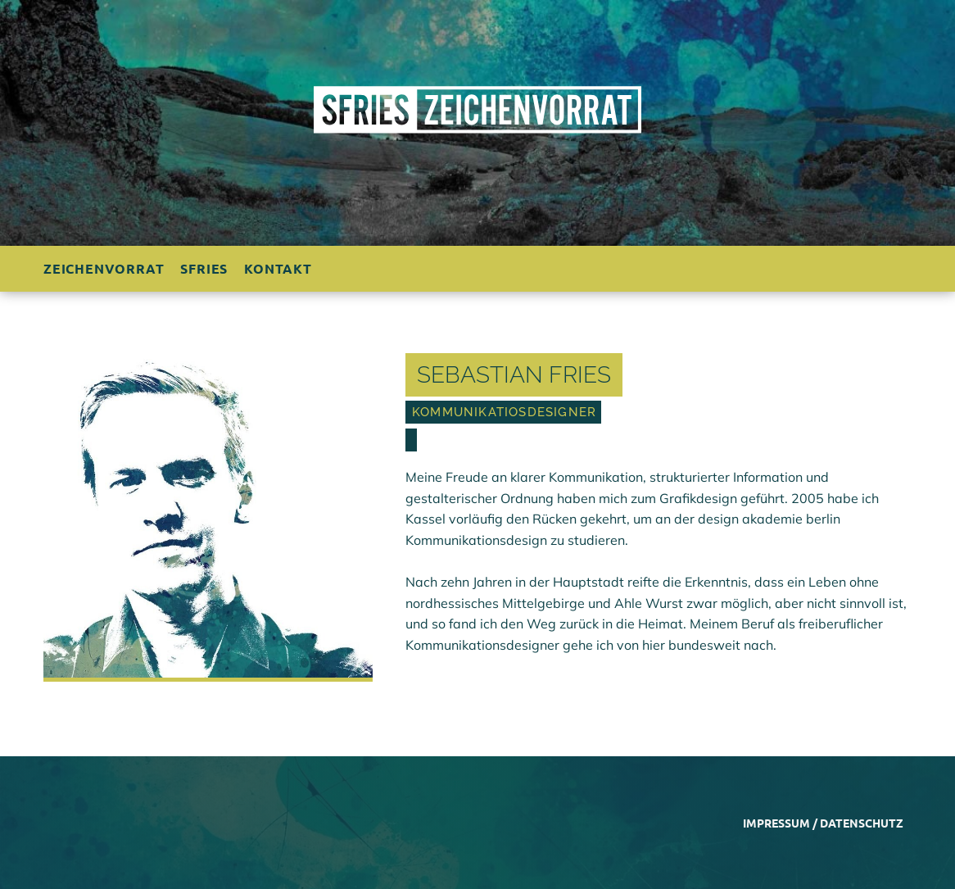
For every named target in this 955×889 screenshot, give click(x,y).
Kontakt (278, 268)
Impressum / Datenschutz (823, 822)
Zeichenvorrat (103, 268)
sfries (204, 268)
